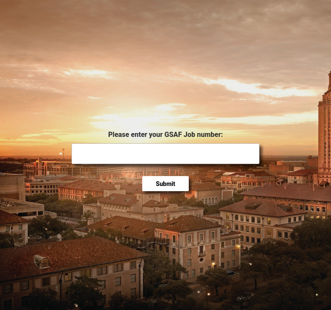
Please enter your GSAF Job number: (165, 134)
